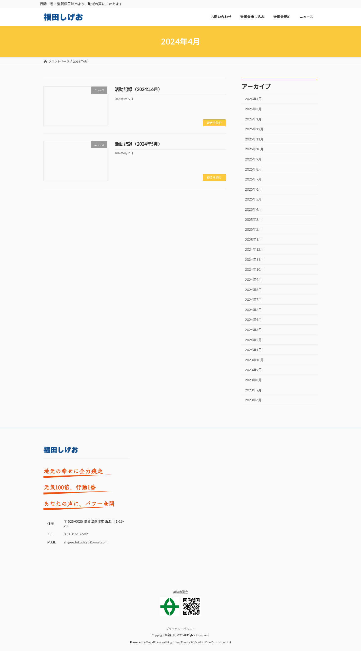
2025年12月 (254, 129)
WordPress (153, 642)
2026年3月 (253, 109)
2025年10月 (254, 149)
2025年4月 (253, 209)
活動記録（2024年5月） (138, 144)
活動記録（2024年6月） (138, 89)
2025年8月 (253, 169)
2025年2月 (253, 229)
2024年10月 (254, 270)
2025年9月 (253, 159)
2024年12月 (254, 249)
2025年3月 (253, 219)
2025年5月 (253, 199)
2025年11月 (254, 139)
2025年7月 (253, 179)
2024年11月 (254, 259)
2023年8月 (253, 380)
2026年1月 (253, 119)
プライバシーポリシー (180, 629)
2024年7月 (253, 300)
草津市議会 (180, 592)
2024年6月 (253, 310)
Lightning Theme (179, 642)
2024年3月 (253, 330)
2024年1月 (253, 350)
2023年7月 (253, 390)
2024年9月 (253, 279)
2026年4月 (253, 99)
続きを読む (214, 123)
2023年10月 (254, 360)
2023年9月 (253, 370)
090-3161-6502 (76, 534)
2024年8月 (253, 290)
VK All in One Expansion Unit (212, 642)
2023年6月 (253, 400)
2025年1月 (253, 239)
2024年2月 (253, 340)
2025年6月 (253, 189)
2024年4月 (253, 320)
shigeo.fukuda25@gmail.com (85, 542)
